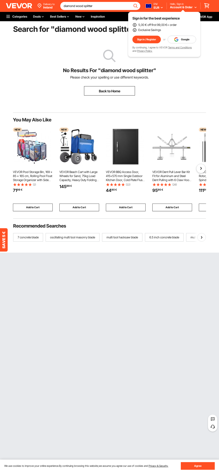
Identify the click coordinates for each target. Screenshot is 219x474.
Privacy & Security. (158, 465)
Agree (198, 465)
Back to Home (109, 91)
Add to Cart (32, 207)
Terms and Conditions (180, 47)
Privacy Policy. (144, 50)
